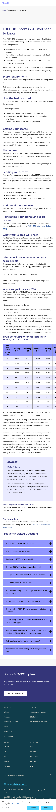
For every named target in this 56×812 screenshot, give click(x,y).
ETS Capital (8, 736)
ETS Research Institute (38, 722)
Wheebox (33, 766)
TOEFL (6, 747)
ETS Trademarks (27, 797)
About (6, 712)
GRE (6, 756)
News (6, 726)
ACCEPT (33, 808)
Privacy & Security (15, 797)
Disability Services (11, 722)
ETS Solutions (35, 717)
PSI (31, 747)
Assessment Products (38, 712)
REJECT (46, 808)
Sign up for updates (15, 693)
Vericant (33, 761)
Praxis (6, 761)
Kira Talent (34, 756)
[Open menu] (53, 3)
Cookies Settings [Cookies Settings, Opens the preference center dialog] (6, 807)
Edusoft (33, 752)
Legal (6, 797)
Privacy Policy (16, 804)
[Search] (51, 775)
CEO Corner (8, 731)
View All (7, 766)
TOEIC (6, 752)
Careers (7, 717)
